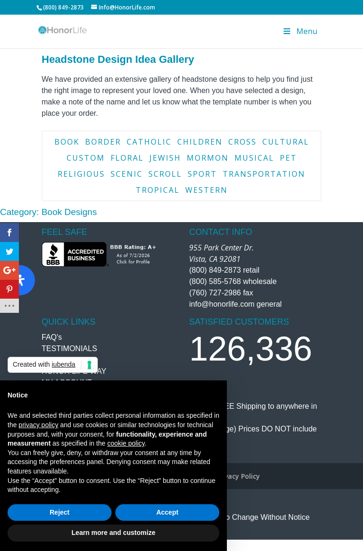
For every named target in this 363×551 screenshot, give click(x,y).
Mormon (208, 158)
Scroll (165, 174)
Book (66, 142)
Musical (254, 158)
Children (200, 142)
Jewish (165, 158)
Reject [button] (59, 512)
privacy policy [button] (38, 425)
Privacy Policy (238, 476)
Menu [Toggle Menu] (299, 31)
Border (103, 142)
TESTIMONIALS (69, 348)
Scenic (127, 174)
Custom (86, 158)
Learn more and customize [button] (113, 532)
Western (206, 190)
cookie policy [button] (126, 443)
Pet (288, 158)
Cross (242, 142)
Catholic (149, 142)
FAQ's (52, 337)
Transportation (264, 174)
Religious (81, 174)
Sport (202, 174)
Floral (127, 158)
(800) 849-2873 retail (224, 270)
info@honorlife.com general (235, 304)
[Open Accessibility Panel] (20, 280)
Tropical (158, 190)
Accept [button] (167, 512)
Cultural (285, 142)
